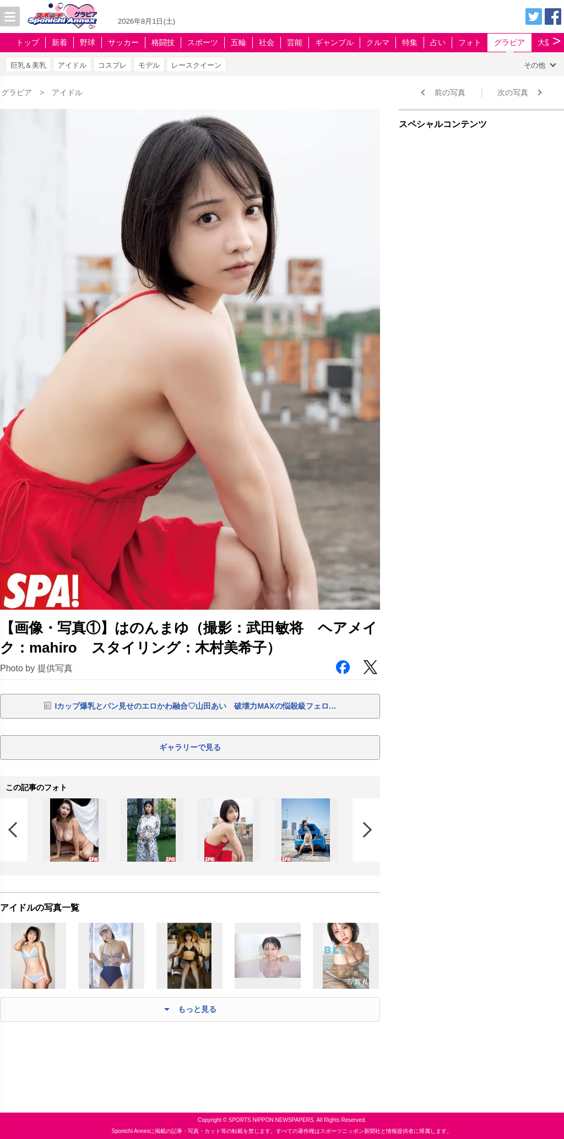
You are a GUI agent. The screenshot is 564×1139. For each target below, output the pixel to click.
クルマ (377, 42)
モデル (149, 65)
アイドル (72, 65)
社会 (266, 42)
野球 (87, 42)
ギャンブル (334, 42)
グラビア (509, 42)
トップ (27, 42)
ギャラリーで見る (190, 747)
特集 (409, 42)
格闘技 (163, 42)
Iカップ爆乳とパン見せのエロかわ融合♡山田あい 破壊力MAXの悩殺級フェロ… (196, 706)
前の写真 (450, 92)
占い (438, 42)
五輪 (238, 42)
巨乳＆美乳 (28, 65)
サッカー (123, 42)
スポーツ (202, 42)
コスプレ (112, 65)
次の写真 (512, 92)
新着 (59, 42)
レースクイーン (196, 65)
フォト (469, 42)
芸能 (294, 42)
